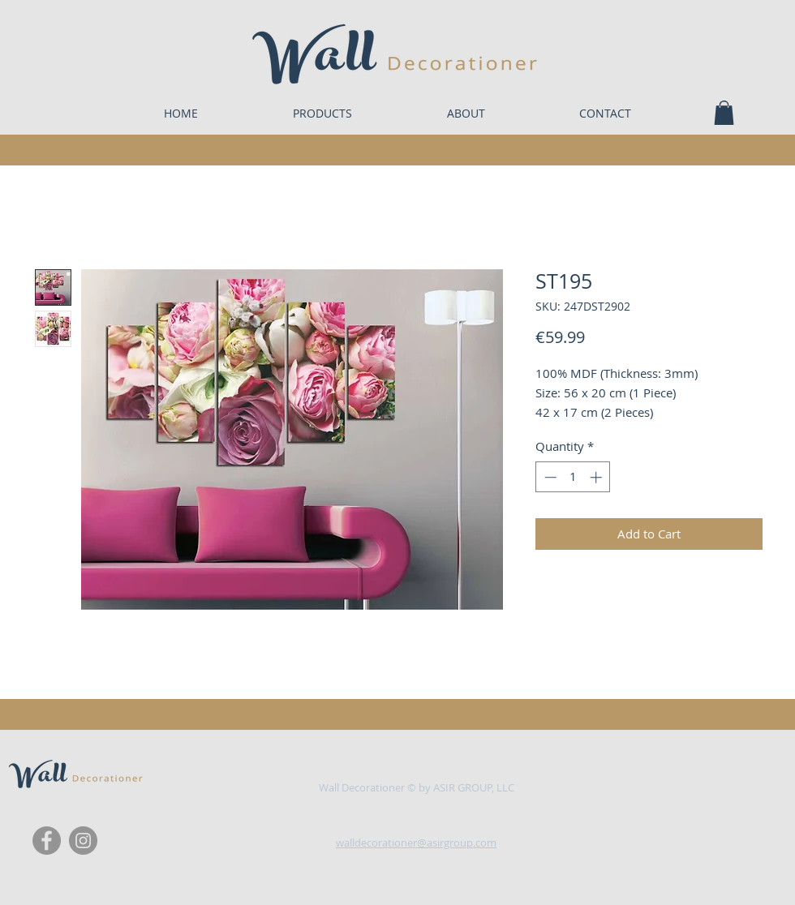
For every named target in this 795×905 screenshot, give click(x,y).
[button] (724, 113)
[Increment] (597, 477)
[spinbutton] (573, 477)
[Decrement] (549, 477)
